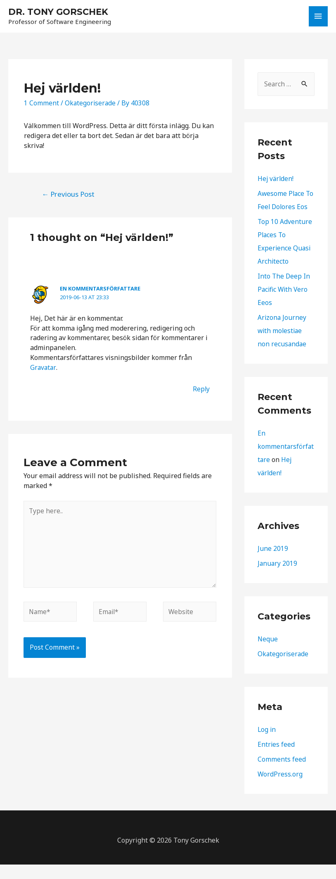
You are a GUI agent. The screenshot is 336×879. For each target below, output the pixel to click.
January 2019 (278, 577)
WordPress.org (280, 788)
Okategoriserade (91, 103)
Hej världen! (276, 179)
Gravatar (43, 368)
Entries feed (276, 758)
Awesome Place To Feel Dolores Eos (282, 208)
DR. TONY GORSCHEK (59, 11)
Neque (268, 653)
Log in (267, 743)
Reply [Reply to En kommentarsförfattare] (201, 389)
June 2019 (273, 562)
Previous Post (68, 195)
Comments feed (282, 773)
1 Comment (41, 103)
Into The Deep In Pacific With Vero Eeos (284, 304)
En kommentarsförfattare (100, 289)
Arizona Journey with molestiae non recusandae (282, 345)
